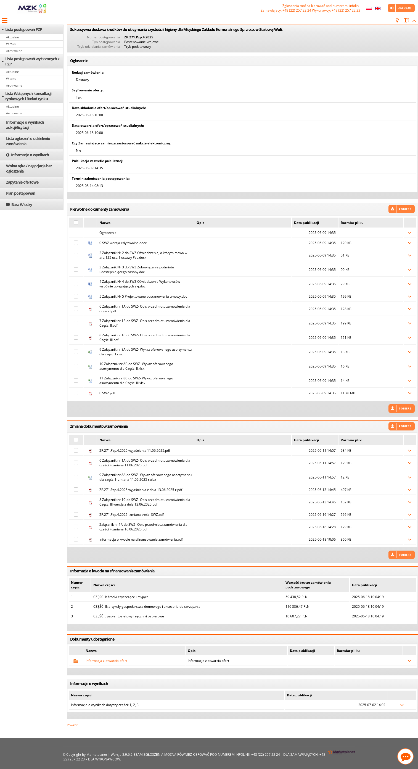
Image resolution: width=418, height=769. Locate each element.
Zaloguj (404, 8)
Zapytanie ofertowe (22, 182)
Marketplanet (96, 754)
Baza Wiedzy (21, 204)
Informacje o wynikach (30, 154)
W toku (11, 44)
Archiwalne (14, 51)
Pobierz (405, 209)
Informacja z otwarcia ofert (106, 660)
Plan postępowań (20, 193)
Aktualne (12, 37)
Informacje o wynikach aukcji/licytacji (25, 125)
